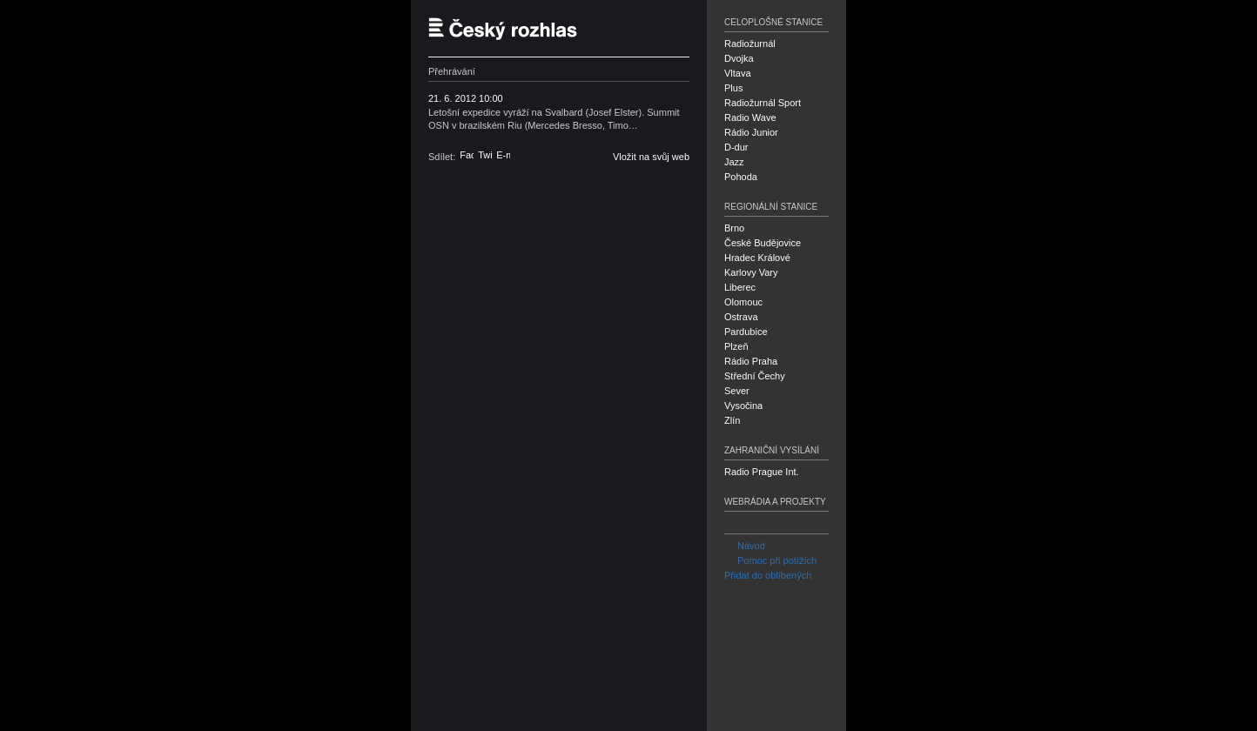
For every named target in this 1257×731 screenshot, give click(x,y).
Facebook (467, 155)
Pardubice (746, 331)
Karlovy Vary (751, 272)
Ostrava (741, 317)
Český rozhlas (511, 28)
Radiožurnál (750, 43)
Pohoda (740, 176)
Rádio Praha (750, 361)
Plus (733, 88)
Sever (736, 391)
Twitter (485, 155)
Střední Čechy (754, 376)
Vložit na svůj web (651, 156)
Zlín (732, 420)
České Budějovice (762, 243)
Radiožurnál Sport (762, 102)
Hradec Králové (757, 257)
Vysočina (743, 405)
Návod (744, 545)
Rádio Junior (751, 132)
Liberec (740, 287)
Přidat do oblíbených (767, 575)
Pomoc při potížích (770, 560)
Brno (734, 228)
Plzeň (736, 346)
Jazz (734, 162)
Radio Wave (750, 117)
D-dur (736, 147)
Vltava (737, 73)
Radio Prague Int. (761, 471)
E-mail (503, 155)
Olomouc (743, 302)
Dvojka (739, 58)
